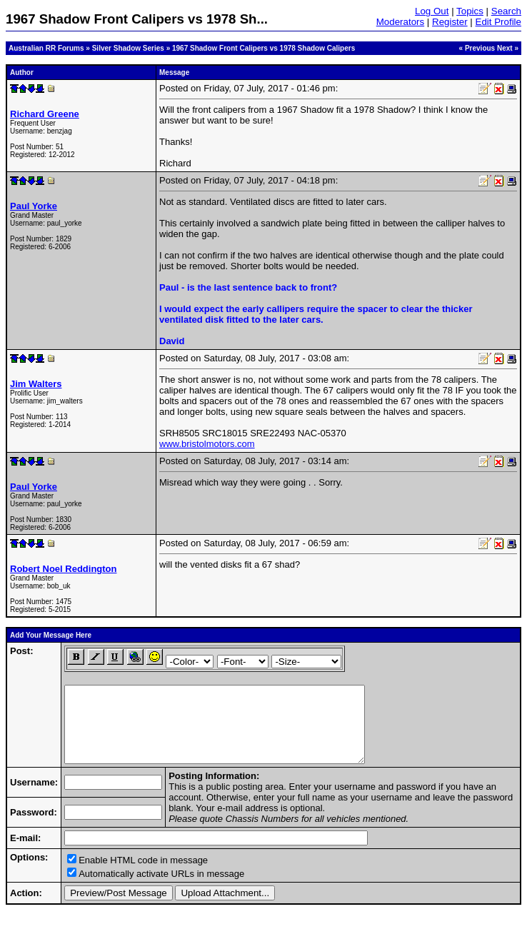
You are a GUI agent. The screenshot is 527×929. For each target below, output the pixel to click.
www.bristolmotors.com (207, 443)
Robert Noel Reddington (63, 568)
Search (506, 11)
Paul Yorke (33, 206)
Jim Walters (36, 383)
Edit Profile (498, 21)
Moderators (400, 21)
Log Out (431, 11)
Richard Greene (44, 114)
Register (450, 21)
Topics (469, 11)
